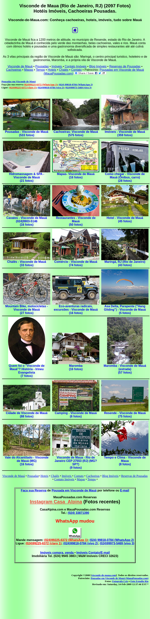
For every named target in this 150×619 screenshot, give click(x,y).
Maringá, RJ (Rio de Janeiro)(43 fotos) (124, 263)
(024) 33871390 (78, 512)
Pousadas (42, 66)
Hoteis (52, 69)
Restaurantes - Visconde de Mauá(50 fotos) (76, 221)
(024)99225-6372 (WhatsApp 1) (40, 84)
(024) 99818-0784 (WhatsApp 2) (76, 84)
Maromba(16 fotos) (76, 367)
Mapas (28, 69)
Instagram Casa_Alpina (56, 501)
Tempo (40, 69)
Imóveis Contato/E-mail (93, 552)
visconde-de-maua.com (103, 575)
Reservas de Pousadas (124, 66)
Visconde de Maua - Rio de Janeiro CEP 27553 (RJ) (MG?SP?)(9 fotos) (76, 462)
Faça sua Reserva (33, 490)
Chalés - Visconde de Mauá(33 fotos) (26, 263)
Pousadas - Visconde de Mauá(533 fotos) (26, 133)
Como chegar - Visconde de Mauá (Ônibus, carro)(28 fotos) (125, 177)
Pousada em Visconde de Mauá (74, 490)
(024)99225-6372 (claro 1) (22, 87)
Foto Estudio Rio (139, 581)
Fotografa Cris (120, 581)
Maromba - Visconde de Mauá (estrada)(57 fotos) (125, 369)
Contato (76, 69)
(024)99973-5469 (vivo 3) (78, 87)
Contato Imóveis (76, 66)
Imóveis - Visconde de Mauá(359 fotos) (125, 133)
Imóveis (57, 66)
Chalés (63, 69)
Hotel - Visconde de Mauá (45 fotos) (125, 219)
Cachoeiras (13, 69)
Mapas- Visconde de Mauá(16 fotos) (76, 175)
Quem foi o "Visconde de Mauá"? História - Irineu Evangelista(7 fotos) (27, 371)
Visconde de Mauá (20, 66)
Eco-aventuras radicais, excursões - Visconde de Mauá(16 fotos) (76, 310)
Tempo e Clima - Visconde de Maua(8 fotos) (125, 461)
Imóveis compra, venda (57, 552)
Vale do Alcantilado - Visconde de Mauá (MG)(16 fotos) (26, 461)
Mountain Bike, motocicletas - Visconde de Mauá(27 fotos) (26, 310)
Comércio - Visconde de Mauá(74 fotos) (75, 263)
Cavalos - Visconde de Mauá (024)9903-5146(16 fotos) (26, 221)
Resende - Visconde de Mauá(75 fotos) (125, 414)
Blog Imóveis (98, 66)
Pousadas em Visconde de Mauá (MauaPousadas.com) (119, 578)
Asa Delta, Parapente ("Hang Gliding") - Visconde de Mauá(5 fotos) (125, 310)
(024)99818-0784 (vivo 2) (51, 87)
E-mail (124, 490)
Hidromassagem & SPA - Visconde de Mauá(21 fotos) (26, 177)
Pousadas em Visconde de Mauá (19, 81)
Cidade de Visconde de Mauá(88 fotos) (26, 414)
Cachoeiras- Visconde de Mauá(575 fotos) (75, 133)
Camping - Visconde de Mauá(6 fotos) (76, 414)
